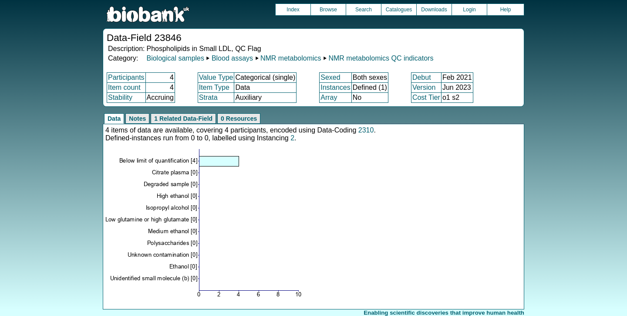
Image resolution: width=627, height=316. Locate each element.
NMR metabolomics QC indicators (380, 58)
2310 (366, 130)
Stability (120, 97)
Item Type (214, 87)
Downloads (434, 10)
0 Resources (239, 118)
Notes (137, 118)
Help (505, 10)
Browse (328, 10)
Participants (126, 77)
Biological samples (175, 58)
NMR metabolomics (290, 58)
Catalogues (399, 10)
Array (328, 97)
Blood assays (232, 58)
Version (423, 87)
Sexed (330, 77)
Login (469, 10)
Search (363, 10)
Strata (208, 97)
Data (114, 118)
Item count (124, 87)
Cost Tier (426, 97)
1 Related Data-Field (183, 118)
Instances (335, 87)
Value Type (216, 77)
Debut (421, 77)
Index (293, 10)
